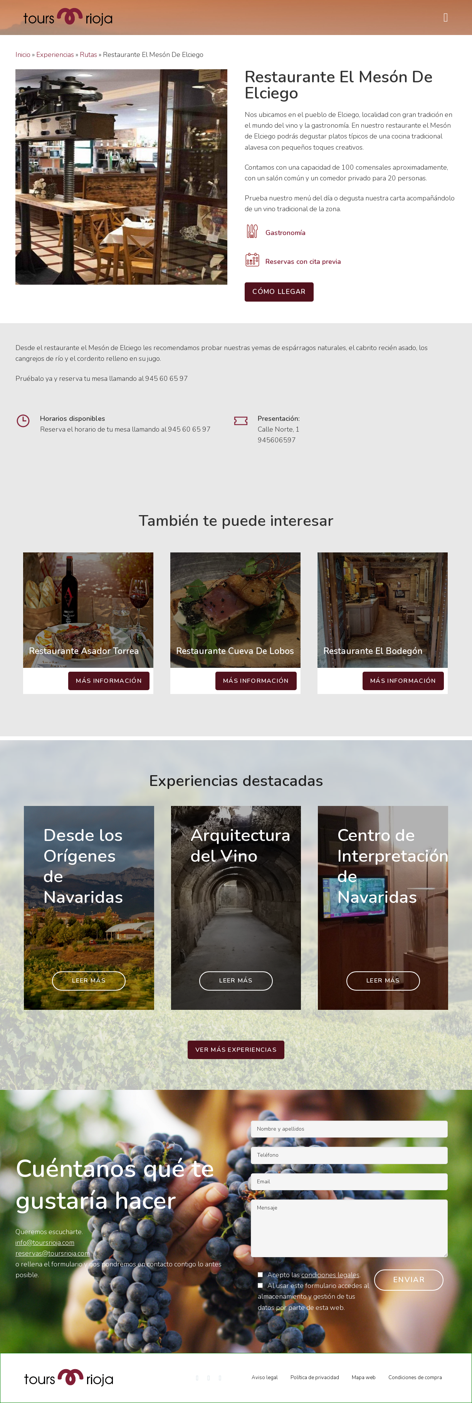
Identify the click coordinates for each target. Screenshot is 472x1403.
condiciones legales (330, 1275)
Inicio (22, 54)
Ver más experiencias (236, 1050)
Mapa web (364, 1377)
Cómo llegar (279, 291)
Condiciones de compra (415, 1377)
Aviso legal (265, 1377)
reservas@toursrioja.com (52, 1253)
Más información (109, 681)
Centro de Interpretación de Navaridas (393, 866)
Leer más (88, 980)
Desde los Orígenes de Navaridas (83, 866)
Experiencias (55, 54)
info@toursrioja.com (44, 1242)
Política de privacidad (315, 1377)
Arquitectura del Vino (240, 846)
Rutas (88, 54)
